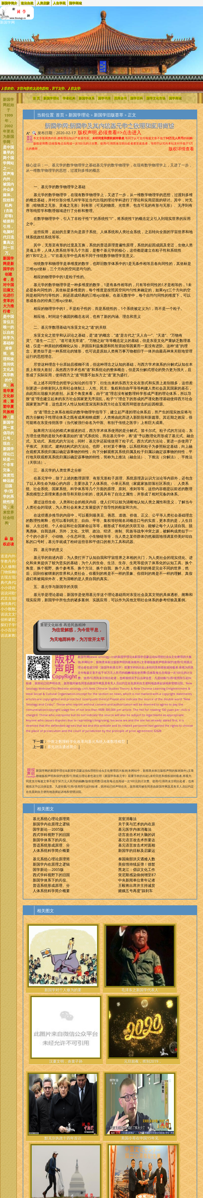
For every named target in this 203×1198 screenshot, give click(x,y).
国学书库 (104, 98)
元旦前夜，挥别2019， (124, 963)
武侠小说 (2, 606)
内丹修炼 (10, 563)
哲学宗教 (13, 627)
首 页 (36, 98)
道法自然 (27, 3)
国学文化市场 (155, 98)
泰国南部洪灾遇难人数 (136, 858)
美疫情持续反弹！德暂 (136, 864)
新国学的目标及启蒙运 (136, 850)
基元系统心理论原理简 (51, 818)
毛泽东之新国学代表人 (66, 963)
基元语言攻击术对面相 (136, 845)
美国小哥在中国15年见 (66, 1049)
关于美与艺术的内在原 (136, 823)
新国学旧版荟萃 (108, 115)
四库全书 (120, 98)
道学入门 (2, 563)
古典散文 (10, 606)
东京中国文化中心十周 (124, 1049)
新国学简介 (9, 3)
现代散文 (13, 606)
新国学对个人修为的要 (37, 963)
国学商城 (75, 3)
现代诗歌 (13, 585)
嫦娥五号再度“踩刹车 (135, 890)
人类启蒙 (43, 3)
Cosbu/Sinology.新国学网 (46, 1108)
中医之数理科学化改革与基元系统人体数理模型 (86, 741)
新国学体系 (87, 98)
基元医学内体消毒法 (134, 829)
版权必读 (8, 541)
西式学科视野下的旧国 (51, 834)
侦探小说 (2, 627)
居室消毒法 (127, 818)
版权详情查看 (181, 148)
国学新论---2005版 (48, 829)
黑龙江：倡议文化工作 (136, 869)
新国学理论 (51, 98)
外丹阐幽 (13, 563)
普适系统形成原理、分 (51, 845)
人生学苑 (59, 3)
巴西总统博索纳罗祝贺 (182, 1049)
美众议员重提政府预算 (95, 1049)
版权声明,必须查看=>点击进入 (109, 132)
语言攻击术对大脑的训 (136, 834)
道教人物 (6, 563)
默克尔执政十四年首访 (37, 1049)
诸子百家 (10, 627)
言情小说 (6, 606)
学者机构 (69, 98)
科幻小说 (6, 627)
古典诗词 (10, 585)
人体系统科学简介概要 (51, 850)
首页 (60, 115)
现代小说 (6, 585)
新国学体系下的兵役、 (51, 839)
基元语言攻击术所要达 (136, 839)
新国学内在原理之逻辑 (51, 823)
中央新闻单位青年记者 (136, 880)
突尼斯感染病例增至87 (137, 874)
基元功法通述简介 (62, 746)
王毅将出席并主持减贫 (136, 885)
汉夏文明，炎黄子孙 (95, 963)
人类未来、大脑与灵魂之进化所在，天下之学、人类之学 (41, 88)
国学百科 (136, 98)
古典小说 (2, 585)
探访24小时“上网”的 (153, 1046)
